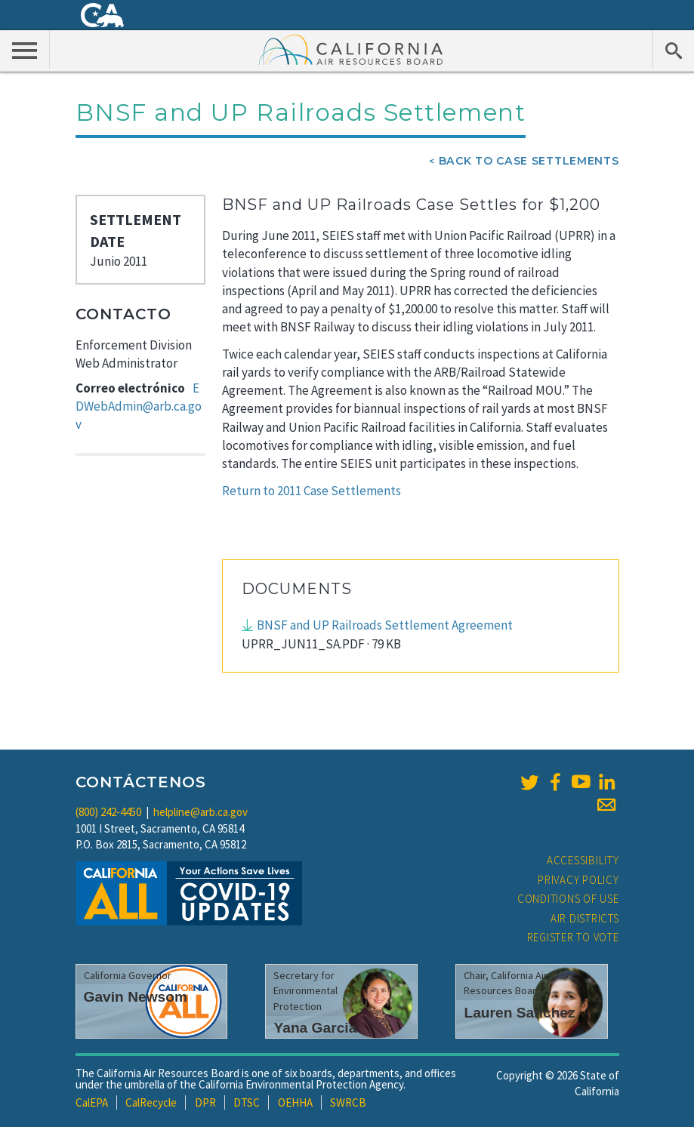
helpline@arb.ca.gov (200, 812)
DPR (205, 1102)
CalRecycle (151, 1102)
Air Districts (585, 918)
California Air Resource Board (351, 49)
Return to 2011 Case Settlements (311, 490)
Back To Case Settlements (529, 161)
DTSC (246, 1102)
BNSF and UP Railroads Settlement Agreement (385, 625)
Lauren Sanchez (519, 1013)
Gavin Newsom (136, 997)
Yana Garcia (314, 1028)
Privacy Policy (578, 880)
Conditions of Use (568, 898)
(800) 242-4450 (108, 812)
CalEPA (92, 1102)
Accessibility (583, 860)
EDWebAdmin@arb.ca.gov (139, 406)
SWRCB (348, 1102)
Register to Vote (573, 937)
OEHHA (295, 1102)
